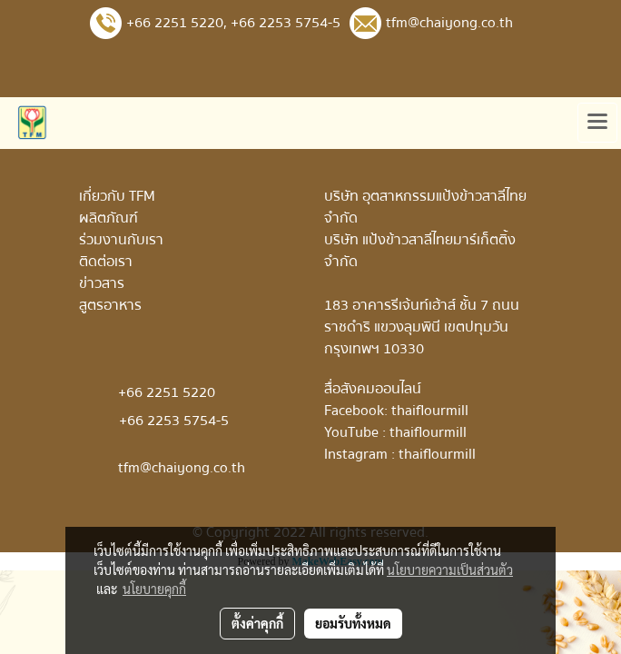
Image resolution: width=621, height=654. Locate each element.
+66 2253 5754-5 (285, 23)
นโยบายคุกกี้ (154, 588)
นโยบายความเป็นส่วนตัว (450, 569)
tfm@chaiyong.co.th (181, 468)
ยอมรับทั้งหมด (353, 623)
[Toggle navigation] (597, 123)
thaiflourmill (429, 410)
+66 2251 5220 (174, 23)
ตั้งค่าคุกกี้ (257, 623)
